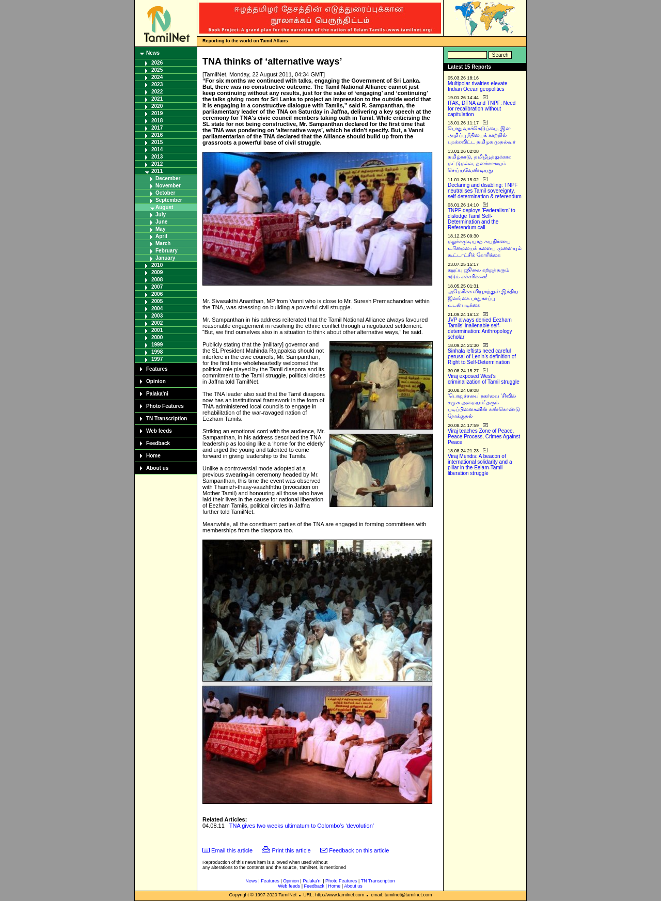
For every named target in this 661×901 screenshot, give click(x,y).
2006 (157, 294)
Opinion (156, 381)
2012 (157, 164)
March (162, 243)
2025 (157, 70)
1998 (157, 352)
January (165, 258)
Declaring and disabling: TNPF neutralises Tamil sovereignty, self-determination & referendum (485, 190)
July (160, 214)
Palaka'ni (157, 394)
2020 (157, 106)
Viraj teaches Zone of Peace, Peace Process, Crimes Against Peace (484, 436)
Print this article (291, 850)
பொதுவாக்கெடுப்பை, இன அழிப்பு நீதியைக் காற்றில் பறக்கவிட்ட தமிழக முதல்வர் (481, 135)
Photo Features (165, 406)
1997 (157, 359)
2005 (157, 301)
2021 (157, 99)
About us (157, 468)
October (165, 193)
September (168, 200)
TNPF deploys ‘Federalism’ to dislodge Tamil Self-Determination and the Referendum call (481, 219)
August (164, 207)
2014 (157, 149)
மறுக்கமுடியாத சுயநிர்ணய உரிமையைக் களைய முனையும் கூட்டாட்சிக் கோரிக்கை (485, 248)
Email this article (232, 850)
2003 (157, 316)
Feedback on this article (359, 850)
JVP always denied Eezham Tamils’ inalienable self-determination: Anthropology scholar (480, 328)
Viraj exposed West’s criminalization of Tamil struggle (484, 379)
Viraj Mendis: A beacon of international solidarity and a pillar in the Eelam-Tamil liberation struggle (480, 464)
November (168, 185)
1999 (157, 344)
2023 (157, 84)
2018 (157, 120)
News (153, 53)
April (161, 236)
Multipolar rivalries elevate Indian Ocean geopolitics (478, 86)
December (167, 178)
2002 (157, 323)
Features (157, 369)
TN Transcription (166, 418)
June (161, 222)
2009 (157, 272)
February (166, 251)
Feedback (158, 443)
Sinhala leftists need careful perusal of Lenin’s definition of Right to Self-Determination (482, 356)
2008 (157, 279)
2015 (157, 142)
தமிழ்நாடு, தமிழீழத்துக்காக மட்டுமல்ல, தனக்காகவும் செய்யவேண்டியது (479, 163)
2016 (157, 135)
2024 (157, 77)
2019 (157, 113)
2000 (157, 337)
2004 (157, 308)
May (160, 229)
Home (153, 456)
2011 (157, 171)
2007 (157, 287)
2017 (157, 128)
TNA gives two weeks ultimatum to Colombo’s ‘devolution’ (301, 826)
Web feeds (159, 431)
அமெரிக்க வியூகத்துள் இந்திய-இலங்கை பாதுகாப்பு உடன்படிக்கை (484, 298)
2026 (157, 63)
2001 (157, 330)
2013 (157, 157)
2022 (157, 91)
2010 (157, 265)
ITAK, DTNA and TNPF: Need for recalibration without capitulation (481, 108)
